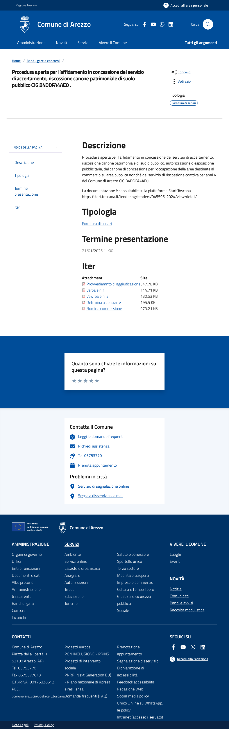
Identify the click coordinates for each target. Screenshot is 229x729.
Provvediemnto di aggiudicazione (113, 284)
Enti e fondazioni (26, 568)
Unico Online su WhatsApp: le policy (140, 706)
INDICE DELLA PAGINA (35, 147)
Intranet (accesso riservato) (140, 717)
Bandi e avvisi (181, 603)
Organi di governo (27, 554)
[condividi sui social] (181, 72)
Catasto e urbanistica (82, 568)
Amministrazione (31, 43)
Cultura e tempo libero (135, 589)
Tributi (69, 589)
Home (16, 60)
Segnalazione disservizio (137, 661)
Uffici (16, 561)
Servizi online (75, 561)
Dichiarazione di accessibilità (130, 671)
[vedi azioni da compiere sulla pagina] (182, 81)
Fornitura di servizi (97, 223)
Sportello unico (129, 561)
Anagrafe (72, 575)
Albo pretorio (22, 582)
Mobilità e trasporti (133, 575)
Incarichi (19, 617)
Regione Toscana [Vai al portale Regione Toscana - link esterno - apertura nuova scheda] (26, 5)
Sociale (123, 610)
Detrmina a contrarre (103, 302)
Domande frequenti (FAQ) (85, 696)
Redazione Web (130, 689)
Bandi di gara (23, 603)
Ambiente (72, 554)
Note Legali (20, 724)
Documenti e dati (26, 575)
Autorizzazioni (76, 582)
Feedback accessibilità (135, 682)
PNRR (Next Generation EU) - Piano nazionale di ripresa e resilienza (87, 682)
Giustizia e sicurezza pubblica (134, 599)
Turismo (71, 603)
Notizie (176, 589)
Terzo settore (128, 568)
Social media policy (133, 696)
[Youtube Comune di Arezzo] (151, 24)
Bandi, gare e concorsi (43, 60)
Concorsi (19, 610)
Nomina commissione (104, 308)
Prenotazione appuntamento (129, 650)
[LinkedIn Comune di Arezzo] (169, 24)
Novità (61, 43)
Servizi (82, 43)
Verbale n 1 (95, 290)
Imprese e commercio (135, 582)
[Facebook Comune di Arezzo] (142, 24)
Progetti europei (77, 647)
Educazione (74, 596)
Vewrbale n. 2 (97, 296)
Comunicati (179, 596)
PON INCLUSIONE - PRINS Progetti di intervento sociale (86, 661)
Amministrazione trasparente (26, 592)
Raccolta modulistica (187, 610)
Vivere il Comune (113, 43)
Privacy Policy (44, 724)
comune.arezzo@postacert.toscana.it (40, 696)
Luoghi (175, 554)
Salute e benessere (133, 554)
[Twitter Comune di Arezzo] (160, 24)
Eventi (175, 561)
